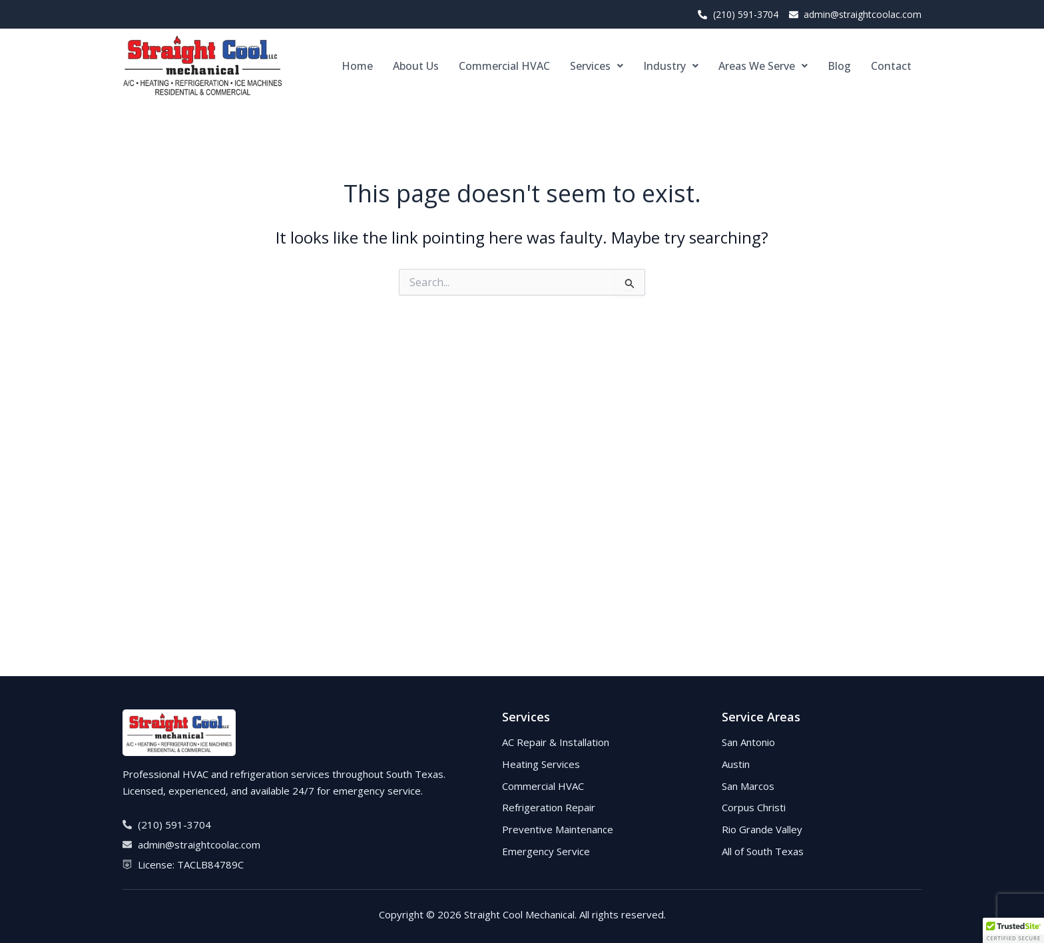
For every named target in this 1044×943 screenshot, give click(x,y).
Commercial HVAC (504, 66)
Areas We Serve (763, 66)
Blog (839, 66)
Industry (670, 66)
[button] (596, 66)
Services (596, 66)
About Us (416, 66)
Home (357, 66)
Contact (891, 66)
